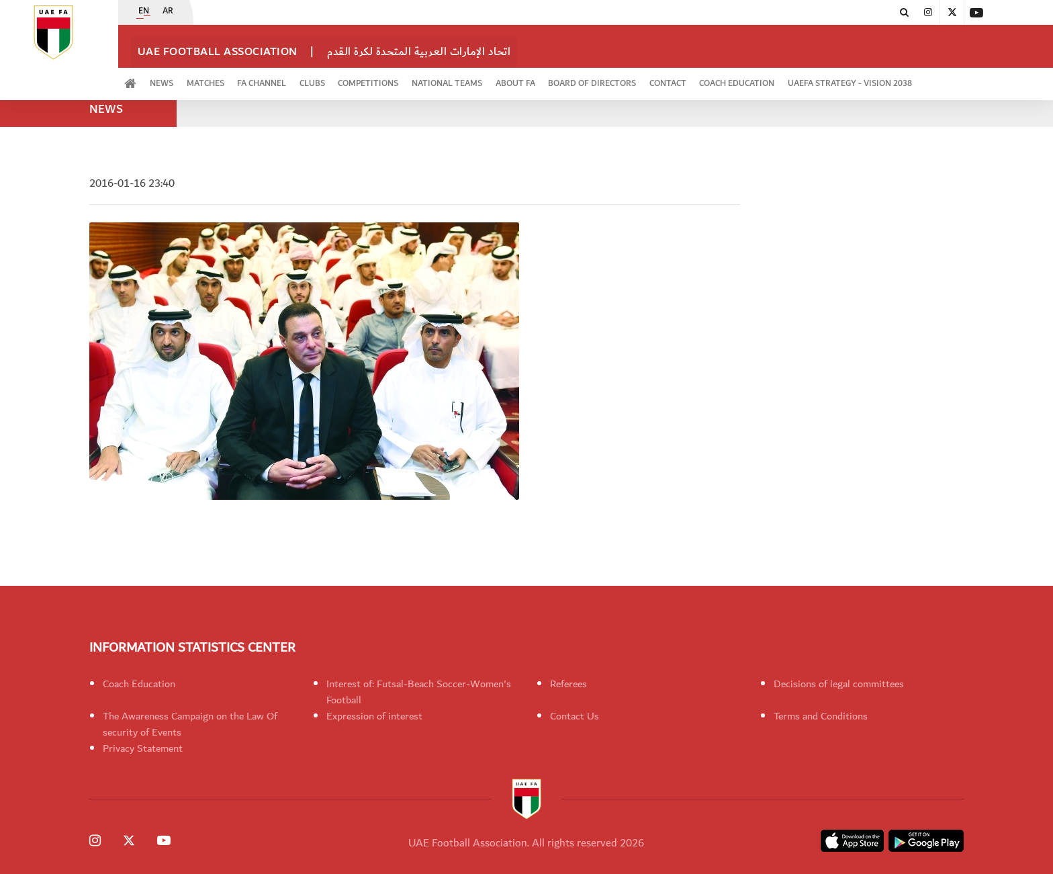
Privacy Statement (143, 748)
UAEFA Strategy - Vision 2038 (930, 78)
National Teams (492, 78)
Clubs (344, 78)
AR (168, 13)
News (172, 78)
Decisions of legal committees (839, 684)
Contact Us (574, 716)
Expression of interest (374, 716)
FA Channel (286, 78)
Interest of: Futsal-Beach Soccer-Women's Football (418, 692)
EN (143, 13)
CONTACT (734, 78)
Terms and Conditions (821, 716)
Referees (568, 684)
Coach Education (810, 78)
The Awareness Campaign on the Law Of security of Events (190, 724)
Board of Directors (652, 78)
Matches (223, 78)
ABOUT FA (568, 78)
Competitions (407, 78)
